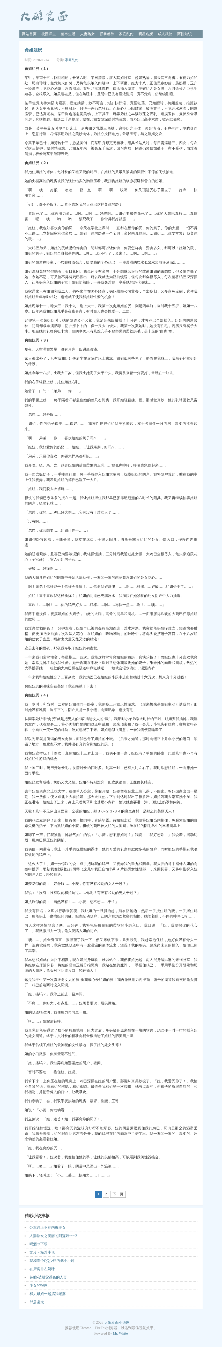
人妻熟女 (87, 34)
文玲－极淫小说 (42, 1252)
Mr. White (120, 1333)
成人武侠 (165, 34)
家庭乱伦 (126, 34)
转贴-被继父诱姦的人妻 (48, 1277)
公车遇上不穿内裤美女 (47, 1228)
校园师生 (48, 34)
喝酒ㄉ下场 (38, 1244)
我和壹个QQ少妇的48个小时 (52, 1261)
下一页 (118, 1194)
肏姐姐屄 (33, 50)
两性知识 (184, 34)
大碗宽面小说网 (117, 1322)
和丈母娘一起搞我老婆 (47, 1294)
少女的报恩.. (39, 1285)
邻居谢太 (36, 1302)
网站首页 (29, 34)
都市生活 (68, 34)
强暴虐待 (107, 34)
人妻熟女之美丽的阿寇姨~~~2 (53, 1236)
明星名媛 (145, 34)
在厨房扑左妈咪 (42, 1269)
